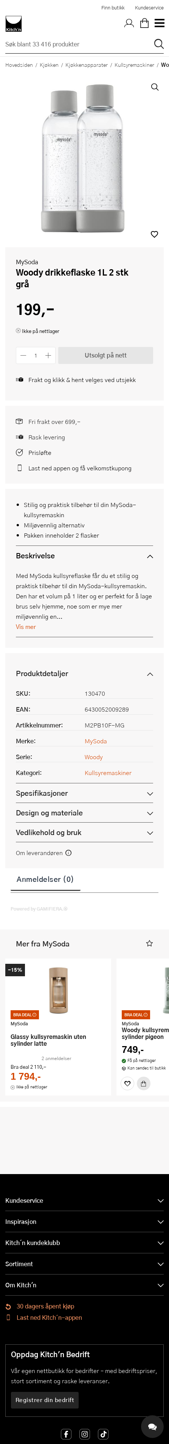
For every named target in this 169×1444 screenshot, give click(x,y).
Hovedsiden (19, 64)
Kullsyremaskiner (134, 64)
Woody (94, 756)
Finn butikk (112, 7)
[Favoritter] (127, 1083)
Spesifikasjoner (42, 792)
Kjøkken (49, 64)
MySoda (27, 261)
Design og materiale (49, 812)
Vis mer (26, 626)
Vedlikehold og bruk (48, 832)
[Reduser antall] (23, 355)
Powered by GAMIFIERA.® (39, 908)
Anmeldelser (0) (45, 879)
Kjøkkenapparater (86, 64)
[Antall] (36, 355)
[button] (154, 234)
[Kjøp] (143, 1083)
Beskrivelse (35, 555)
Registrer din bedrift (45, 1400)
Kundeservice (149, 7)
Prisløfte (39, 452)
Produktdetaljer (42, 673)
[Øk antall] (49, 355)
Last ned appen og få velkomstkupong (80, 468)
